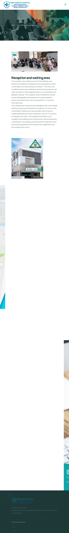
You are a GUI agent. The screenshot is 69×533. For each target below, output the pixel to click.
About (13, 527)
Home (13, 25)
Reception (14, 531)
